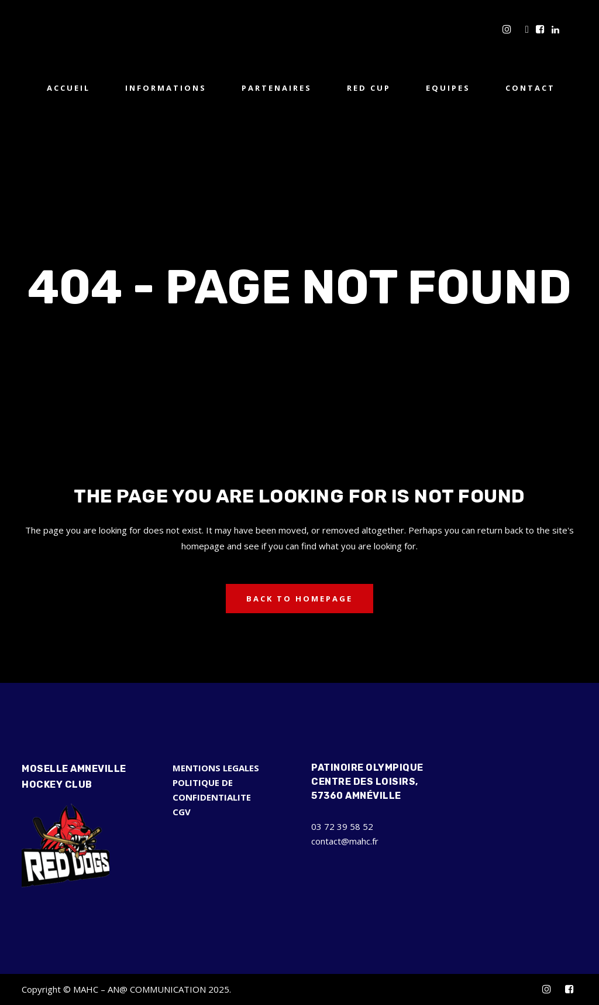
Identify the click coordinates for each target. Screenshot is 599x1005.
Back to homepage (299, 598)
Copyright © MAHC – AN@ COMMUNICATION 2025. (126, 989)
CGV (182, 812)
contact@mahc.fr (344, 841)
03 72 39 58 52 (342, 826)
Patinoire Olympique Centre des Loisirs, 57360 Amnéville (367, 781)
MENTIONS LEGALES (216, 768)
